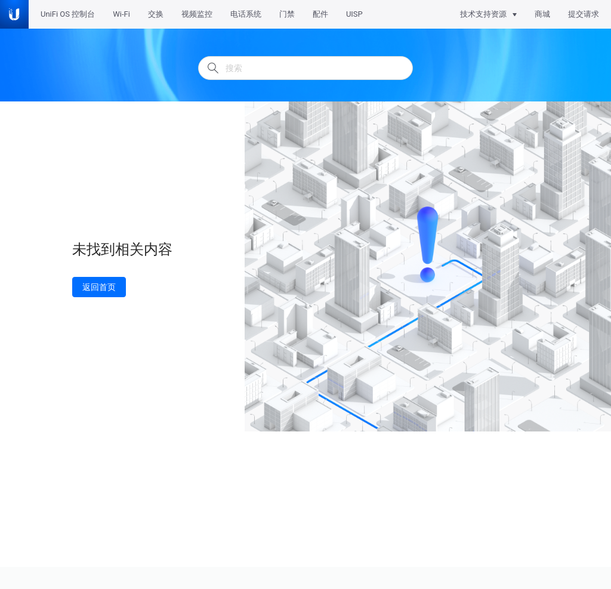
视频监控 (196, 14)
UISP (354, 14)
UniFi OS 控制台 (68, 14)
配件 (320, 14)
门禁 (287, 14)
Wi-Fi (121, 14)
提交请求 (583, 14)
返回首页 (99, 287)
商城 (542, 14)
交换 (155, 14)
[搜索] (305, 68)
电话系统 (245, 14)
